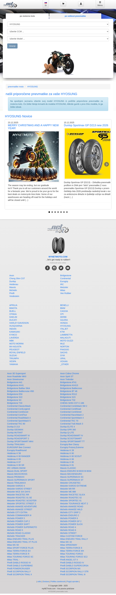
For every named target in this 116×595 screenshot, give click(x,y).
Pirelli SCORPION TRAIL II (19, 574)
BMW (62, 308)
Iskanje (12, 46)
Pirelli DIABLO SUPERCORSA (74, 565)
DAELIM (13, 317)
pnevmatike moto (16, 86)
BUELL (12, 311)
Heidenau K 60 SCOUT (71, 456)
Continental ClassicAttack (19, 406)
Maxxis (12, 287)
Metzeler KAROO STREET (19, 489)
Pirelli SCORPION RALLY (19, 571)
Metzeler (64, 287)
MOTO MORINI (16, 343)
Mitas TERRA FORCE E (71, 548)
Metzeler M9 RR (67, 489)
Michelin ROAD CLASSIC (19, 533)
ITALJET (64, 329)
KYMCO (13, 335)
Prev (9, 164)
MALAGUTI (65, 338)
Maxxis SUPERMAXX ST (71, 480)
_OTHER (64, 364)
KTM (62, 332)
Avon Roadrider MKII (16, 376)
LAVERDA (14, 338)
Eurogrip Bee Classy (69, 444)
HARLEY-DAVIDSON (19, 323)
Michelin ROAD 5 (15, 530)
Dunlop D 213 (13, 426)
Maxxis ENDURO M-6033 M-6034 (75, 471)
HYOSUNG (32, 86)
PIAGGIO (64, 349)
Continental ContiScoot (17, 412)
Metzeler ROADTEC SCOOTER (22, 500)
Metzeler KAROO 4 (16, 486)
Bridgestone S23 (68, 397)
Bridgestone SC (14, 400)
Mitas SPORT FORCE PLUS (20, 548)
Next (106, 164)
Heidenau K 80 (67, 462)
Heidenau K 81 (67, 465)
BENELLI (64, 305)
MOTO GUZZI (66, 340)
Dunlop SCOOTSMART (71, 438)
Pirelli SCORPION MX (70, 568)
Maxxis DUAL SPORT (17, 471)
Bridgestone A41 (14, 382)
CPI (62, 314)
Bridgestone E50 (15, 394)
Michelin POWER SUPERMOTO (22, 527)
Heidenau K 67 (14, 462)
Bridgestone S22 (15, 397)
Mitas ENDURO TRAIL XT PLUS (22, 542)
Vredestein (14, 296)
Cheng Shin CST (17, 278)
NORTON (64, 346)
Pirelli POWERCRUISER (18, 568)
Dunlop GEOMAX (15, 429)
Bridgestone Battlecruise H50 (20, 391)
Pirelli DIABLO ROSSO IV (72, 562)
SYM (62, 355)
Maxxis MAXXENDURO (71, 474)
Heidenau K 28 (67, 450)
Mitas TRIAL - (13, 559)
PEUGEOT (14, 349)
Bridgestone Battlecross (71, 388)
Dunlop (12, 281)
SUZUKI (13, 355)
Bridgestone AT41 (68, 382)
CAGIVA (64, 311)
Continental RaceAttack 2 (72, 415)
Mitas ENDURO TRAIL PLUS (20, 539)
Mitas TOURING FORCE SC (20, 557)
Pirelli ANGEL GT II (69, 559)
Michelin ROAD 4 (68, 527)
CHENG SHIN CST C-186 (72, 403)
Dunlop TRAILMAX (16, 444)
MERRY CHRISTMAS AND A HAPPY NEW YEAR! (33, 127)
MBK (11, 340)
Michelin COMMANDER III (19, 515)
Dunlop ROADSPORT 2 (18, 438)
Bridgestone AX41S (69, 385)
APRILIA (13, 305)
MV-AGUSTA (15, 346)
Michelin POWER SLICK (71, 524)
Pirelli (11, 293)
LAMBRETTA (66, 335)
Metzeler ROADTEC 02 (71, 497)
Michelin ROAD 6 (68, 530)
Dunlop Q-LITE (67, 432)
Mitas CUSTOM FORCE (71, 536)
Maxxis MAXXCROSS (17, 474)
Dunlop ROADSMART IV (71, 435)
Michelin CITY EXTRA (17, 512)
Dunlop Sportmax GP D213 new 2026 (86, 125)
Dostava (46, 582)
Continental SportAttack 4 (72, 418)
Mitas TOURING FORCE (71, 554)
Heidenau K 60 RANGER (18, 456)
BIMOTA (13, 308)
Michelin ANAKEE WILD (71, 509)
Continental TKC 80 (16, 424)
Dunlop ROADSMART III (18, 435)
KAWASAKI (14, 332)
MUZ (62, 343)
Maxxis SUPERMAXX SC (72, 477)
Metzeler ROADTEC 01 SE (19, 497)
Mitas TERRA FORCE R (18, 554)
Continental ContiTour (17, 415)
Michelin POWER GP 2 (71, 521)
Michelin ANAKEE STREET (19, 509)
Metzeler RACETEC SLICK (72, 494)
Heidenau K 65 (14, 459)
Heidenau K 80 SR (15, 465)
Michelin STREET (68, 533)
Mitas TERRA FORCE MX (72, 551)
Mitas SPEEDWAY (68, 545)
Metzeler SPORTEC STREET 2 (21, 503)
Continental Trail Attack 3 (71, 424)
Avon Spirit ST (66, 376)
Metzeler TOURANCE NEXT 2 (74, 503)
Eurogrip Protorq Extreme (72, 447)
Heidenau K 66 (67, 459)
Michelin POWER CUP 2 (18, 521)
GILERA (64, 320)
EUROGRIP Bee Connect (19, 447)
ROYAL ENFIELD (17, 352)
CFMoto (13, 314)
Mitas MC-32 (66, 542)
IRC (62, 284)
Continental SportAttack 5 (19, 421)
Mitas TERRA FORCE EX (19, 551)
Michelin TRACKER (16, 536)
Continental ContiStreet (71, 412)
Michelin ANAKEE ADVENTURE (22, 506)
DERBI (63, 317)
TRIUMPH (14, 358)
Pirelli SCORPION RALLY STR (74, 571)
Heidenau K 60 (67, 453)
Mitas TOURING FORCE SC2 (74, 557)
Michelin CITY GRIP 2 (70, 512)
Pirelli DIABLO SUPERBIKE (20, 565)
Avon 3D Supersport (16, 373)
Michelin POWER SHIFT (18, 524)
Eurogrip (64, 281)
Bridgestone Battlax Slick (18, 388)
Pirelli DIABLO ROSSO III (19, 562)
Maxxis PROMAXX (15, 477)
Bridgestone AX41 (15, 385)
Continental (65, 278)
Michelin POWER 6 (69, 518)
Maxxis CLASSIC (68, 468)
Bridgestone (65, 275)
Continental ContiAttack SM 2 (73, 406)
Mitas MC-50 (13, 545)
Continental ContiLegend (18, 409)
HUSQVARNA (15, 326)
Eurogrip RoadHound (17, 450)
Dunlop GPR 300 (68, 429)
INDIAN (12, 329)
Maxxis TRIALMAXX (16, 483)
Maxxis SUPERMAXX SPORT (21, 480)
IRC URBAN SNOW (16, 468)
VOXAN (64, 361)
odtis (39, 582)
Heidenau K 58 (14, 453)
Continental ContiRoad (70, 409)
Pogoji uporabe (73, 582)
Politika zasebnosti (58, 582)
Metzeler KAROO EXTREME (73, 486)
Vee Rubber (65, 293)
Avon (11, 275)
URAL (63, 358)
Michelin (13, 290)
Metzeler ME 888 (68, 492)
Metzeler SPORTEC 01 (71, 500)
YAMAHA (13, 364)
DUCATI (13, 320)
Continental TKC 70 (69, 421)
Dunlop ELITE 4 (67, 426)
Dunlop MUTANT (15, 432)
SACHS (63, 352)
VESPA (12, 361)
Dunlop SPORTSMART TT (72, 441)
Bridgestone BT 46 (68, 391)
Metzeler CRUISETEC (70, 483)
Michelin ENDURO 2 (69, 515)
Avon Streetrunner (15, 379)
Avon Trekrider (67, 379)
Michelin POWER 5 (16, 518)
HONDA (64, 323)
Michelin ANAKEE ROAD (71, 506)
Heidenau (13, 284)
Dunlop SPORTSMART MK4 (20, 441)
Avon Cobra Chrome (69, 373)
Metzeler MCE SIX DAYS (18, 492)
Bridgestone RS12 (68, 394)
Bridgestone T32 (67, 400)
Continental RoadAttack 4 (19, 418)
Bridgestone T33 (14, 403)
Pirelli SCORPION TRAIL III (72, 574)
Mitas (62, 290)
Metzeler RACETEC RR (18, 494)
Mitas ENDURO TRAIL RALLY (74, 539)
